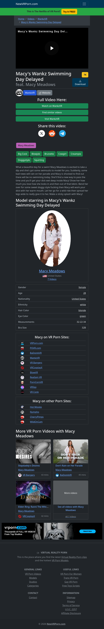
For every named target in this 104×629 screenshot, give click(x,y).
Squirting (39, 160)
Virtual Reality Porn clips (74, 557)
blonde (82, 310)
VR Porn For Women (71, 573)
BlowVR (34, 372)
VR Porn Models (60, 560)
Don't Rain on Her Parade (69, 465)
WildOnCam (36, 421)
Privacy (71, 601)
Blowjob (36, 153)
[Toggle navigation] (84, 4)
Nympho (34, 411)
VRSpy (33, 387)
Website (44, 92)
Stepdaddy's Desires (29, 465)
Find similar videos (52, 112)
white (83, 304)
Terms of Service (71, 605)
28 (84, 293)
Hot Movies (36, 407)
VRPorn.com (36, 343)
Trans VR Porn (71, 577)
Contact (33, 597)
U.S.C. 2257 (71, 609)
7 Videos (52, 279)
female (82, 287)
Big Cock (22, 153)
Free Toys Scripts (71, 585)
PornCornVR (36, 382)
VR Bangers (36, 362)
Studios (33, 581)
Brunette (49, 153)
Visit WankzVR (52, 118)
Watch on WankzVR (52, 105)
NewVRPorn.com (27, 4)
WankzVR (30, 92)
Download (80, 83)
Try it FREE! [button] (69, 11)
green (83, 316)
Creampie (76, 153)
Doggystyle (24, 160)
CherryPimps (37, 416)
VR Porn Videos (33, 573)
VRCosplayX (36, 367)
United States (79, 298)
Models (33, 577)
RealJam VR (36, 377)
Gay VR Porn (71, 581)
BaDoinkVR (36, 352)
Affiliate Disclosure (71, 613)
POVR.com (35, 348)
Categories (33, 585)
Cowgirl (62, 153)
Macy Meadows (26, 145)
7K (85, 74)
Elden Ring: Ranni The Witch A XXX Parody (40, 506)
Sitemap (71, 597)
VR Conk (34, 392)
